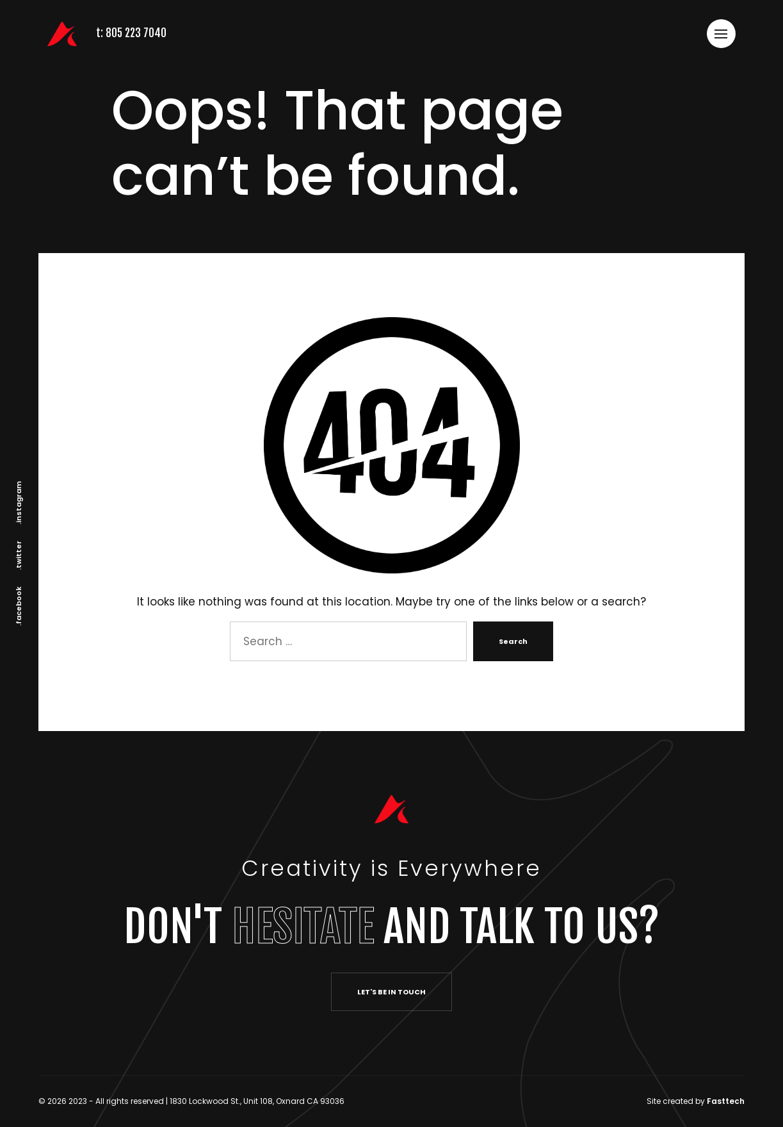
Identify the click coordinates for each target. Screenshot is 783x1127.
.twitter (18, 555)
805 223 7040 (137, 33)
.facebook (18, 606)
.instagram (18, 503)
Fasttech (726, 1101)
